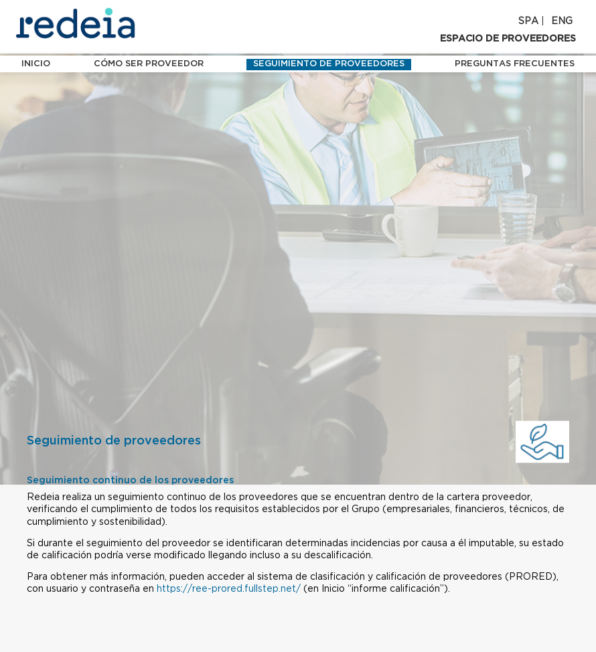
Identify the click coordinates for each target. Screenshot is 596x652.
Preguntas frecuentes (515, 64)
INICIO (35, 64)
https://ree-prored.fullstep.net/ (229, 589)
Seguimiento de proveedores (328, 64)
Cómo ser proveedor (149, 64)
